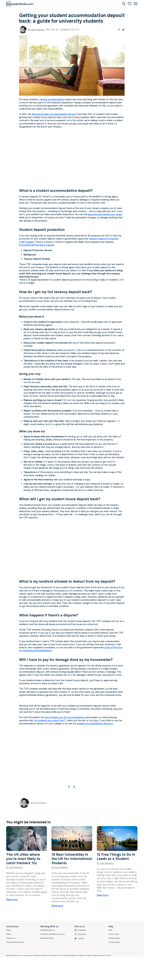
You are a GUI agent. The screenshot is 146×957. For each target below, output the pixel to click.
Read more (12, 899)
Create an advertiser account (52, 934)
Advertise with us (47, 930)
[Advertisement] (72, 158)
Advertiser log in (47, 938)
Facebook (80, 934)
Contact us (11, 938)
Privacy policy (114, 938)
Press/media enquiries (15, 942)
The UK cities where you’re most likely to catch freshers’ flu (23, 858)
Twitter (79, 938)
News (8, 930)
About (8, 934)
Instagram (80, 930)
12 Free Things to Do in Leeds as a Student (116, 856)
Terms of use (113, 934)
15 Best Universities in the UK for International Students (72, 858)
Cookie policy (114, 942)
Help (110, 930)
